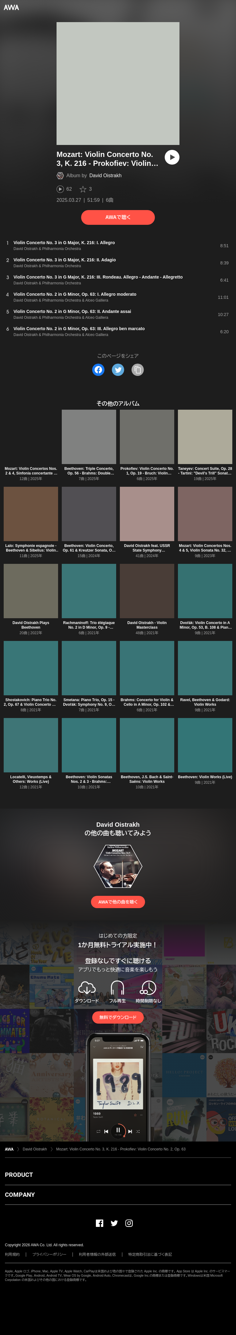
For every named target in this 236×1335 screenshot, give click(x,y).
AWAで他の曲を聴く (118, 902)
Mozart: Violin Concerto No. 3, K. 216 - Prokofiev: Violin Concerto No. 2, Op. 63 (121, 1149)
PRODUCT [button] (19, 1174)
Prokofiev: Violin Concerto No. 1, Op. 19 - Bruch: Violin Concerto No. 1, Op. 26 (147, 473)
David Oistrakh (105, 175)
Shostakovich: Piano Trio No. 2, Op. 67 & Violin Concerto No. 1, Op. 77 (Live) (31, 704)
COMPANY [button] (20, 1194)
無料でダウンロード (118, 1017)
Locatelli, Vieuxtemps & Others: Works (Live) (31, 779)
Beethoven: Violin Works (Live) (205, 777)
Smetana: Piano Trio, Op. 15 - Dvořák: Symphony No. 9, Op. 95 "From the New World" (89, 704)
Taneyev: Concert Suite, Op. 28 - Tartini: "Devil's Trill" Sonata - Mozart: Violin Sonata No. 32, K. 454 (205, 475)
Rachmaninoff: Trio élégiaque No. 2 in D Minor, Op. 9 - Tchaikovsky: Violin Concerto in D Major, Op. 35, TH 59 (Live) (89, 630)
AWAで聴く (118, 217)
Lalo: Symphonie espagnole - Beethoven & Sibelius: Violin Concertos (31, 550)
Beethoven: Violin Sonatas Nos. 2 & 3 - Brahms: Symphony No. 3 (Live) (89, 781)
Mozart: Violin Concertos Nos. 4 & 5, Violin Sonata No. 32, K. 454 (205, 550)
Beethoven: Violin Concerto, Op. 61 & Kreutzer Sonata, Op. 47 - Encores (89, 550)
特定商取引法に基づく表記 (150, 1254)
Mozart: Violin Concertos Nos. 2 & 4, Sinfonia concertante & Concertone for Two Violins (31, 473)
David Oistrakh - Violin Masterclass (147, 625)
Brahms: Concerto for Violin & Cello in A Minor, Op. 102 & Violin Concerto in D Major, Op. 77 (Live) (147, 707)
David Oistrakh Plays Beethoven (31, 625)
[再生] (172, 157)
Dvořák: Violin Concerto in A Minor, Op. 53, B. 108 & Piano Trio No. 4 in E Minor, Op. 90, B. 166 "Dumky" (205, 630)
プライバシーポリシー (49, 1254)
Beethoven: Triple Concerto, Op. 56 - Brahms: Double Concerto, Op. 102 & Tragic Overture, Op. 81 (88, 475)
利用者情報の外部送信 (97, 1254)
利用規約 (12, 1254)
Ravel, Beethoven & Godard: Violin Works (205, 702)
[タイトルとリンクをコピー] (138, 370)
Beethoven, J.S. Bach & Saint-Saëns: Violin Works (147, 779)
